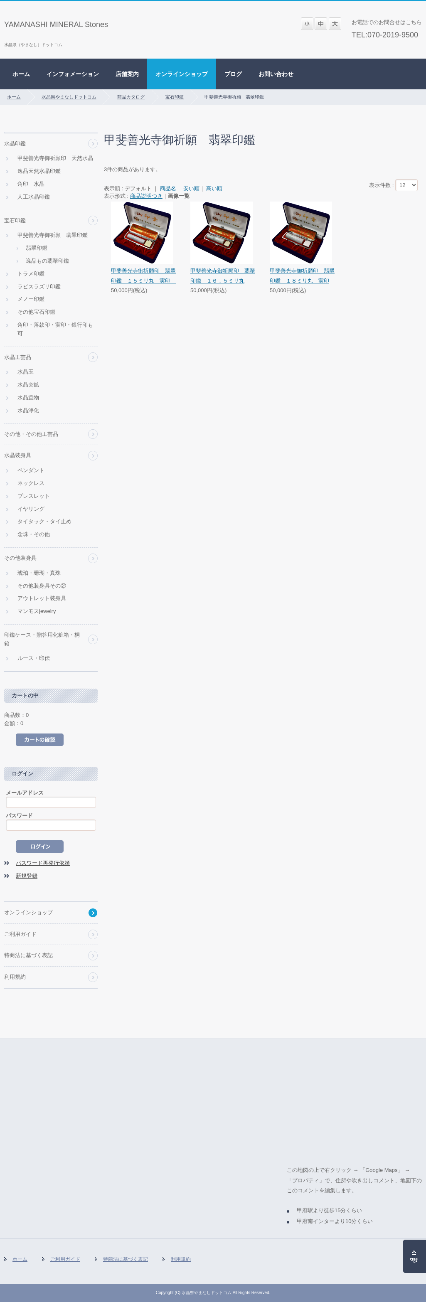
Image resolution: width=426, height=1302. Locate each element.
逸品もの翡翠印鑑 (47, 261)
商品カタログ (131, 96)
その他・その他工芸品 (31, 434)
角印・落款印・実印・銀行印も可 (55, 329)
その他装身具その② (41, 586)
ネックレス (30, 483)
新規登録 (26, 876)
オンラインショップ (181, 74)
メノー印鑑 (30, 299)
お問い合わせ (276, 74)
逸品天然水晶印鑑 (39, 171)
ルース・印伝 (33, 658)
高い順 (214, 188)
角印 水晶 (30, 184)
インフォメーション (73, 74)
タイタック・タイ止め (44, 521)
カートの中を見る (40, 739)
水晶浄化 (28, 410)
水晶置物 (28, 397)
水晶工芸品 (17, 357)
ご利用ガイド (20, 934)
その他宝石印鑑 (36, 312)
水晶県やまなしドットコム (69, 96)
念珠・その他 (33, 534)
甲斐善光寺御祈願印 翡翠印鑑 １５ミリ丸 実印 (143, 275)
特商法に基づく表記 (28, 955)
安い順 (191, 188)
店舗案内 (127, 74)
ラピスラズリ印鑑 (39, 286)
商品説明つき (146, 196)
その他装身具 (20, 558)
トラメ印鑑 (30, 274)
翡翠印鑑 (36, 248)
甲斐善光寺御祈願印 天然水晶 (55, 158)
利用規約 (15, 977)
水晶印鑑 (15, 143)
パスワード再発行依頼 (43, 863)
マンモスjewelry (36, 611)
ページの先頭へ (414, 1256)
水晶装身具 (17, 455)
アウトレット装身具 (41, 598)
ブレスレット (33, 496)
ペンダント (30, 470)
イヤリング (30, 509)
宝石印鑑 (174, 96)
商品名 (168, 188)
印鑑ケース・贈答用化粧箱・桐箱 (42, 639)
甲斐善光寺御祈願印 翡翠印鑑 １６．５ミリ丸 (222, 275)
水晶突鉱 (28, 384)
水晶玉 (25, 372)
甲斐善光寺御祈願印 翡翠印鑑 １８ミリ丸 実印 (302, 275)
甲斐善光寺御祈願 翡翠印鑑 (52, 235)
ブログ (233, 74)
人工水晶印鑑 (33, 197)
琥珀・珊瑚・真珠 (39, 573)
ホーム (21, 74)
